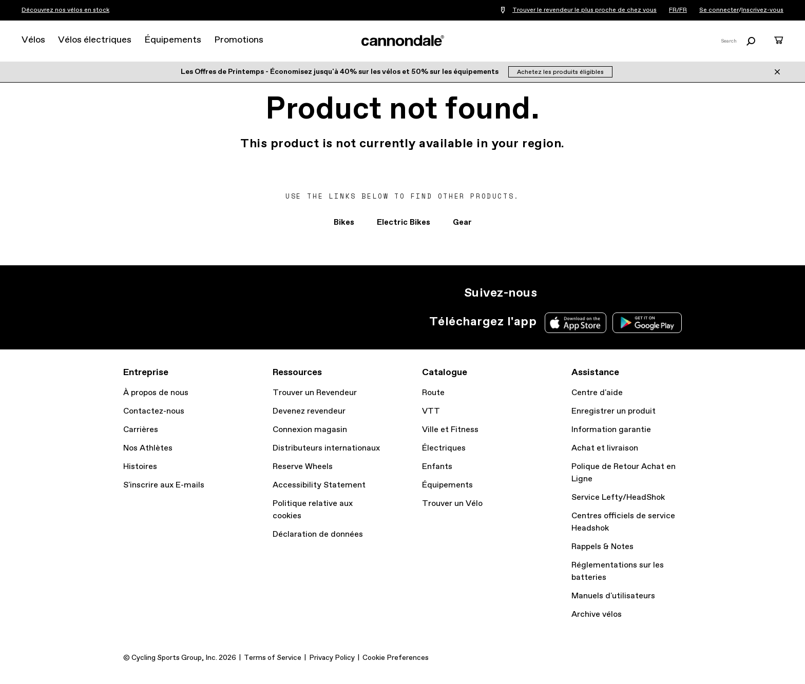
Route (433, 392)
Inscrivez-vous (762, 10)
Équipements (172, 40)
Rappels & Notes (602, 546)
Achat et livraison (604, 448)
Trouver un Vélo (452, 503)
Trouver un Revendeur (315, 392)
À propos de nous (155, 392)
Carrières (140, 429)
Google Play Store (647, 322)
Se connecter (719, 10)
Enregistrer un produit (613, 411)
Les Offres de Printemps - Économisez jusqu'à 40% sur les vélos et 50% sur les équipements (340, 71)
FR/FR (678, 10)
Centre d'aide (597, 392)
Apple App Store (575, 322)
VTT (431, 411)
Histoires (140, 466)
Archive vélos (596, 614)
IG (551, 293)
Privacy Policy (332, 657)
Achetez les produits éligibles (560, 72)
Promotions (238, 40)
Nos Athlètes (147, 448)
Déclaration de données (318, 534)
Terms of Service (272, 657)
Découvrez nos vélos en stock (65, 10)
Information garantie (611, 429)
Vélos (33, 40)
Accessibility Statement (319, 485)
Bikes (344, 222)
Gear (462, 222)
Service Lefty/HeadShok (618, 497)
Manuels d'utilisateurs (613, 596)
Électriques (444, 448)
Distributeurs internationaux (326, 448)
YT (619, 293)
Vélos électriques (94, 40)
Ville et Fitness (450, 429)
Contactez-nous (153, 411)
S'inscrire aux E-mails (163, 485)
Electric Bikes (403, 222)
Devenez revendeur (309, 411)
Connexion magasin (310, 429)
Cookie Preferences (395, 657)
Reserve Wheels (303, 466)
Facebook (596, 293)
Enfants (437, 466)
